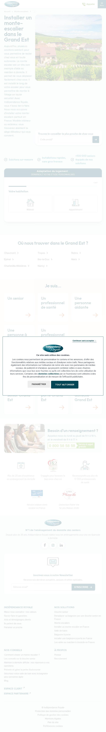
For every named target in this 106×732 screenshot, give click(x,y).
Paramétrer (38, 384)
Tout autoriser (65, 384)
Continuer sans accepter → (84, 341)
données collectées (48, 374)
